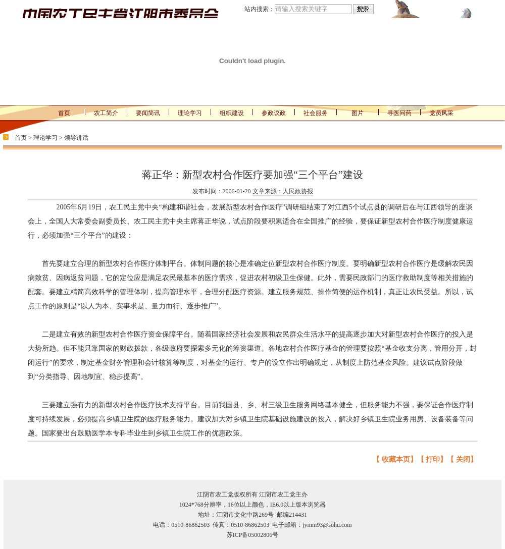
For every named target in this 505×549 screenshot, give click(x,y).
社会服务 (316, 113)
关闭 (463, 459)
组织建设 (232, 113)
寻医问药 (399, 113)
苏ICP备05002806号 (253, 534)
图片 (357, 113)
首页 (64, 113)
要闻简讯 (148, 113)
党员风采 (441, 113)
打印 (433, 459)
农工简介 (106, 113)
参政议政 (274, 113)
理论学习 (190, 113)
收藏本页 (396, 459)
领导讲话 (76, 137)
